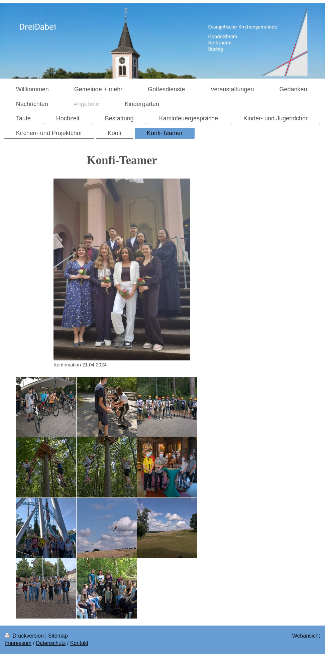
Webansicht (306, 636)
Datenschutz (51, 643)
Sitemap (58, 636)
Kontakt (79, 643)
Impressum (18, 643)
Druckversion (25, 636)
